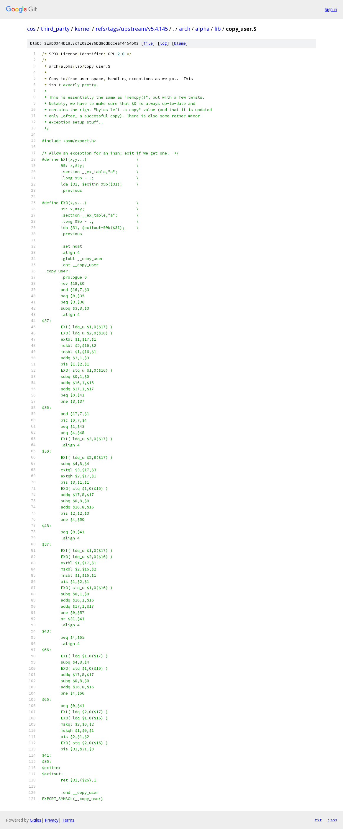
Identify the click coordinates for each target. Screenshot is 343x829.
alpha (202, 28)
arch (184, 28)
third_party (55, 28)
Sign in (331, 9)
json (332, 820)
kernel (83, 28)
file (148, 43)
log (163, 43)
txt (318, 820)
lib (217, 28)
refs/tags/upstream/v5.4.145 (132, 28)
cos (31, 28)
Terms (68, 820)
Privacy (51, 820)
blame (180, 43)
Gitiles (35, 820)
